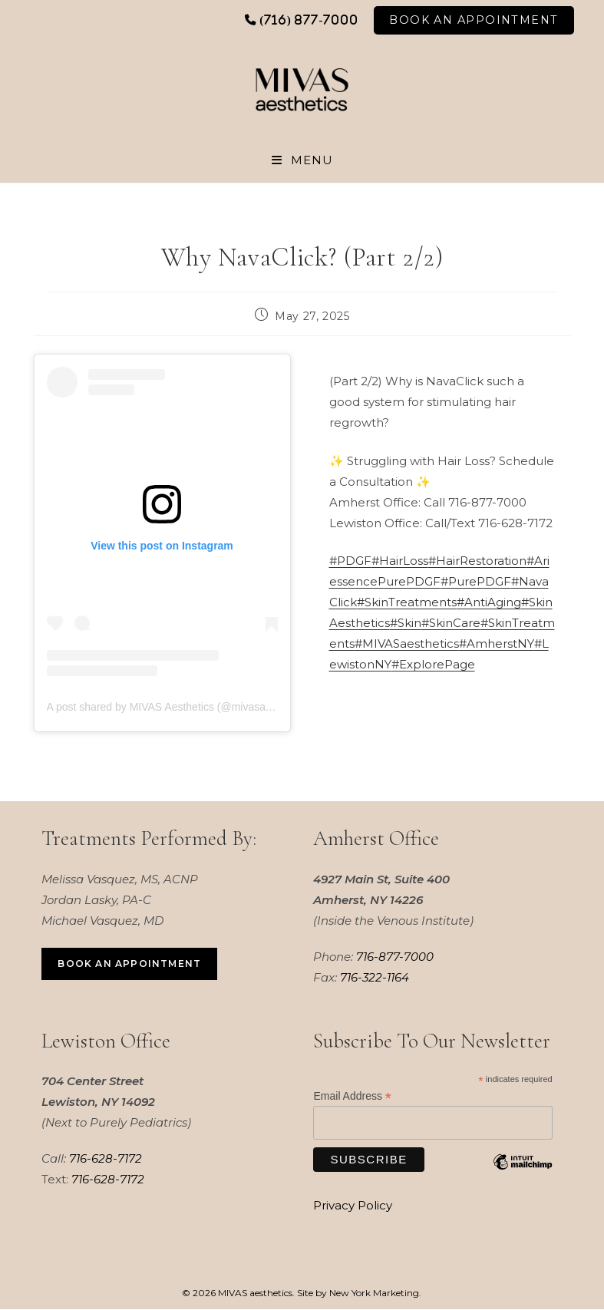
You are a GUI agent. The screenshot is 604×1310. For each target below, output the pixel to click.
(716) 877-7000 (308, 19)
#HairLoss (399, 561)
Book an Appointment (129, 964)
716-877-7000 (395, 956)
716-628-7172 (105, 1159)
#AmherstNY (496, 644)
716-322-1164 (374, 977)
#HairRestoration (477, 561)
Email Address (352, 1097)
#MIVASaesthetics (407, 644)
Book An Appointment (473, 20)
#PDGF (350, 561)
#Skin (405, 623)
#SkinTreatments (407, 603)
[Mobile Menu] (302, 160)
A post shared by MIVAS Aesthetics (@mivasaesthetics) (179, 707)
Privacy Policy (352, 1206)
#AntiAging (489, 603)
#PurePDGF (476, 582)
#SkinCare (450, 623)
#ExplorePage (433, 665)
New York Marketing (374, 1293)
